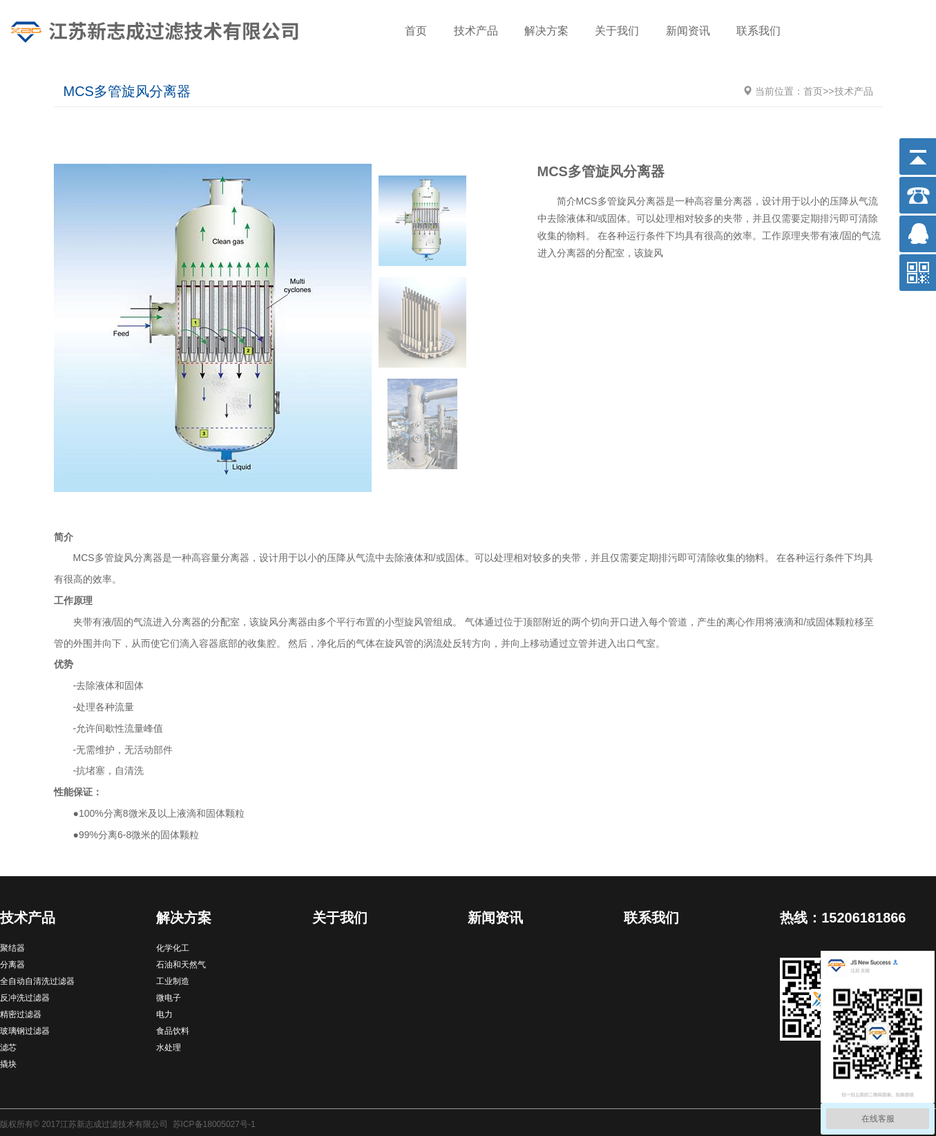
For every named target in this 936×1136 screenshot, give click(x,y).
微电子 (168, 998)
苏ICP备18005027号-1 (214, 1124)
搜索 (905, 32)
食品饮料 (172, 1031)
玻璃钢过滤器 (25, 1031)
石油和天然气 (181, 964)
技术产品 (476, 31)
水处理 (168, 1047)
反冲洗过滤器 (25, 998)
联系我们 (758, 31)
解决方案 (546, 31)
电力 (164, 1014)
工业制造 (172, 981)
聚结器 (12, 948)
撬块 (8, 1064)
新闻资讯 (688, 31)
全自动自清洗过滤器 (37, 981)
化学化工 (172, 948)
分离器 (12, 964)
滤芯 (8, 1047)
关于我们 (617, 31)
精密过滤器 (20, 1014)
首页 (416, 31)
